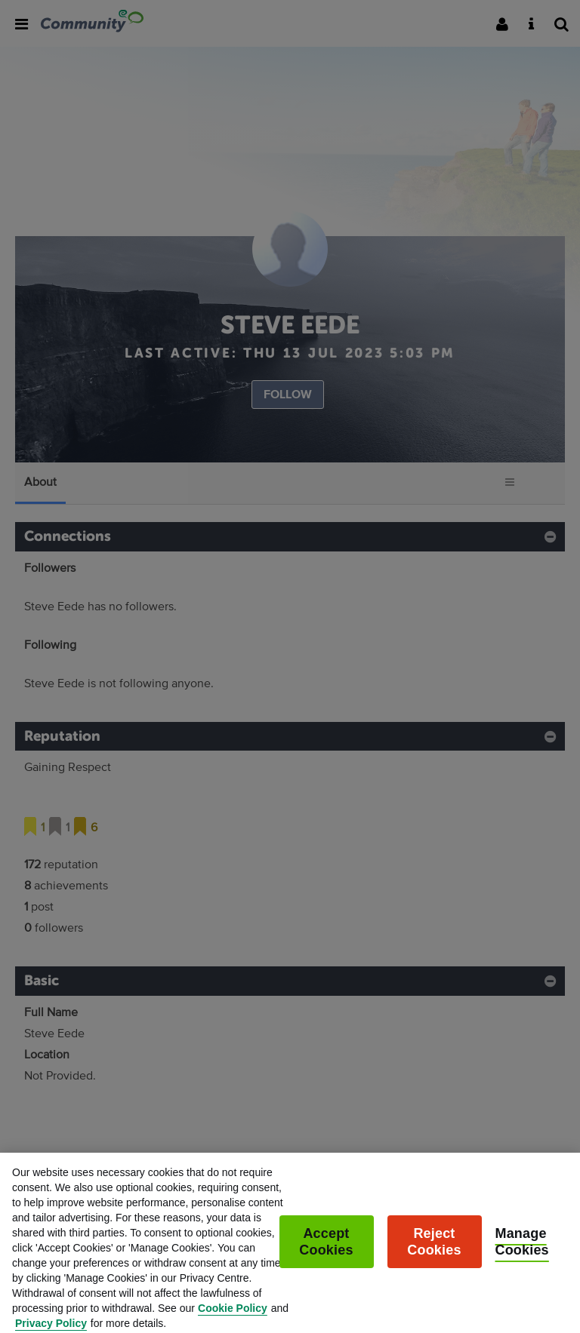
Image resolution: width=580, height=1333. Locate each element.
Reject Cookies (434, 1250)
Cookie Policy (232, 1316)
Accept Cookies (326, 1250)
